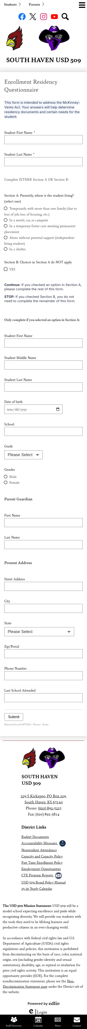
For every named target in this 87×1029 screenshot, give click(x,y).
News (58, 1021)
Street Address (14, 578)
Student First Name (19, 132)
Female (14, 482)
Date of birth (13, 401)
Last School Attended (20, 690)
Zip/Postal (11, 646)
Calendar (38, 1021)
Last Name (12, 537)
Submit (13, 717)
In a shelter (17, 248)
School (9, 424)
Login (37, 1012)
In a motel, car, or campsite (28, 220)
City (7, 600)
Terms (45, 724)
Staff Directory (14, 1021)
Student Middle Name (20, 357)
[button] (12, 4)
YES (12, 269)
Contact (77, 1021)
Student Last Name (19, 154)
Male (13, 476)
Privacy (36, 724)
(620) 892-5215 (49, 808)
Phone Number (15, 668)
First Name (12, 515)
